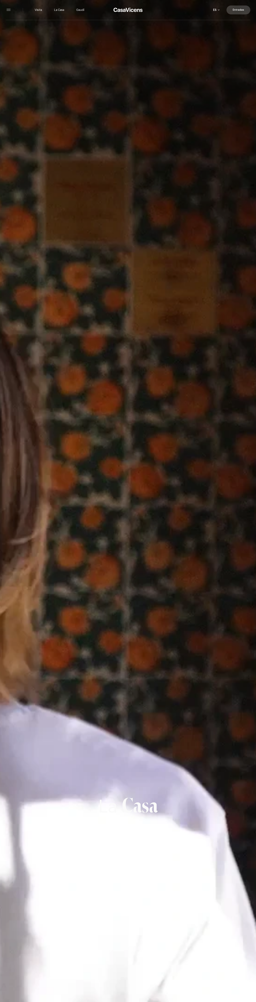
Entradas (238, 10)
